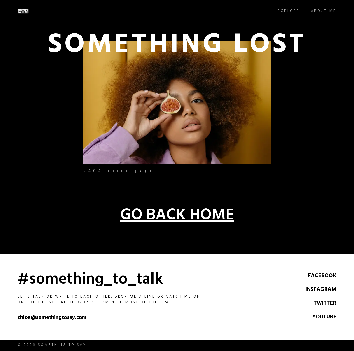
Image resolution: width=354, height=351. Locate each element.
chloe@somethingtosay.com (52, 318)
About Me (323, 11)
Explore (289, 11)
